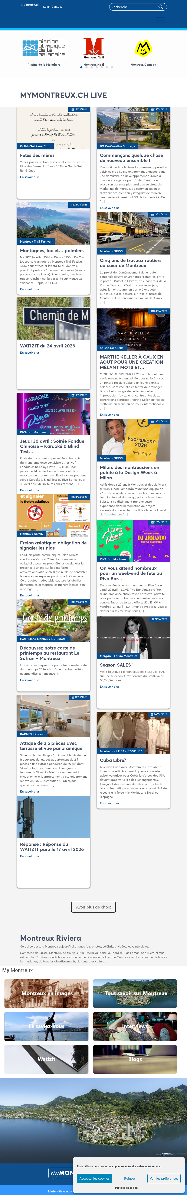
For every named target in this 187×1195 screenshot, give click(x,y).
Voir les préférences (164, 1178)
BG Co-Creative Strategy (117, 146)
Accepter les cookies (94, 1178)
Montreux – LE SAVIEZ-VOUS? (121, 751)
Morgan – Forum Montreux (118, 656)
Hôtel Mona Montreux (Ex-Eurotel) (43, 639)
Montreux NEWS (111, 251)
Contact (57, 6)
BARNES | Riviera (32, 734)
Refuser (129, 1178)
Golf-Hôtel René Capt (35, 146)
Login (46, 6)
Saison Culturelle (112, 348)
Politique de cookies (126, 1187)
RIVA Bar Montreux (33, 432)
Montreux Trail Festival (36, 241)
